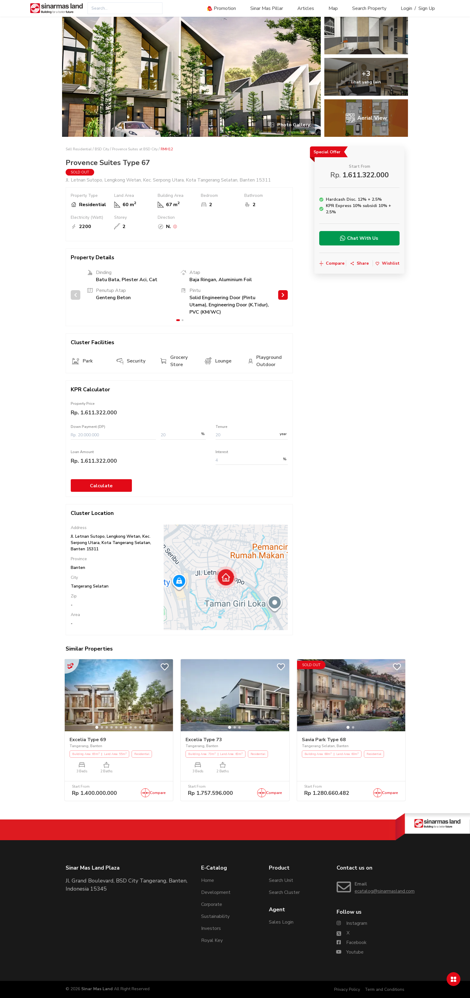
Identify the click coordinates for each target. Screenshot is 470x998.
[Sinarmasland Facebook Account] (352, 942)
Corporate (211, 904)
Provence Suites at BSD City (135, 149)
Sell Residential (79, 149)
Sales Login (281, 922)
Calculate (101, 485)
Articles (305, 8)
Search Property (369, 8)
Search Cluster (284, 892)
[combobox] (125, 8)
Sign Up (426, 8)
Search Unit (281, 880)
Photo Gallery (289, 124)
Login (406, 8)
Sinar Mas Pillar (266, 8)
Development (216, 892)
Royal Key (212, 940)
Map (333, 8)
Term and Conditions (384, 989)
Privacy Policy (347, 989)
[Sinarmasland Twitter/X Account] (343, 932)
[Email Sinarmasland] (370, 887)
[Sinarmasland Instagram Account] (352, 923)
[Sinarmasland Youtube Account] (350, 952)
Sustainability (215, 916)
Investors (211, 928)
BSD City (102, 149)
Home (207, 880)
